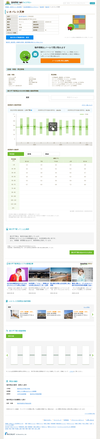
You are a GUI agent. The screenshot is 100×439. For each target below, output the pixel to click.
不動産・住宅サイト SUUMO (13, 7)
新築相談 (30, 426)
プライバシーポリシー (77, 420)
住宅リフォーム (14, 426)
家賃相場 (53, 423)
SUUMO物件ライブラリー (30, 7)
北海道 (6, 428)
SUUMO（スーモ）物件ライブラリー (18, 3)
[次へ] (92, 314)
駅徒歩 (47, 154)
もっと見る (87, 307)
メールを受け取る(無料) (60, 61)
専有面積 (12, 154)
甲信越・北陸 (18, 428)
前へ (7, 355)
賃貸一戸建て (47, 423)
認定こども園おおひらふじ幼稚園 (26, 391)
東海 (23, 428)
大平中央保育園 (21, 394)
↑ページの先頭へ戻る (90, 413)
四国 (30, 428)
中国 (32, 428)
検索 (93, 3)
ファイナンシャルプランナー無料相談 (66, 426)
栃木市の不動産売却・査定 (19, 37)
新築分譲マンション (61, 423)
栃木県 (42, 7)
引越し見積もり (37, 426)
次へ (92, 355)
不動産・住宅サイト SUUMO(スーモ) (14, 423)
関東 (13, 428)
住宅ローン (44, 426)
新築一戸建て (78, 423)
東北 (10, 428)
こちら (71, 371)
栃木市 (47, 7)
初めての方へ (47, 420)
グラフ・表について (87, 105)
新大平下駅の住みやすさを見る (81, 252)
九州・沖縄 (37, 428)
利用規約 (66, 420)
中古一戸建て (85, 423)
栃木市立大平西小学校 (23, 388)
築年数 (29, 154)
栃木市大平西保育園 (36, 394)
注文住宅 (7, 426)
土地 (91, 423)
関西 (26, 428)
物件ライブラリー (52, 426)
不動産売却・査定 (23, 426)
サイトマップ (57, 420)
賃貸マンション (32, 423)
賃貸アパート (40, 423)
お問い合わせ (90, 420)
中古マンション (70, 423)
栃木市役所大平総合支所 (24, 403)
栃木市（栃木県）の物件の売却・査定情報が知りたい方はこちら (24, 42)
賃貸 (26, 423)
